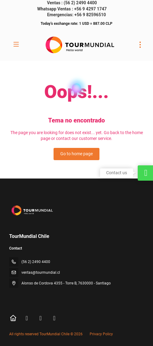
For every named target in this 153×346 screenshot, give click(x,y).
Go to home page (76, 153)
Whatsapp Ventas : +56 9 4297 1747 (71, 8)
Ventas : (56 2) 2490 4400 (72, 2)
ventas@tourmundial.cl (40, 272)
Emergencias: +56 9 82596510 (76, 14)
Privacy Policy (101, 334)
